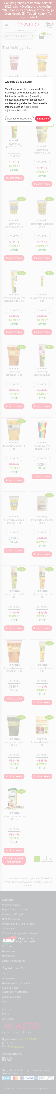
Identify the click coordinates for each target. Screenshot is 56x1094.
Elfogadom (43, 118)
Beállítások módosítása (19, 118)
